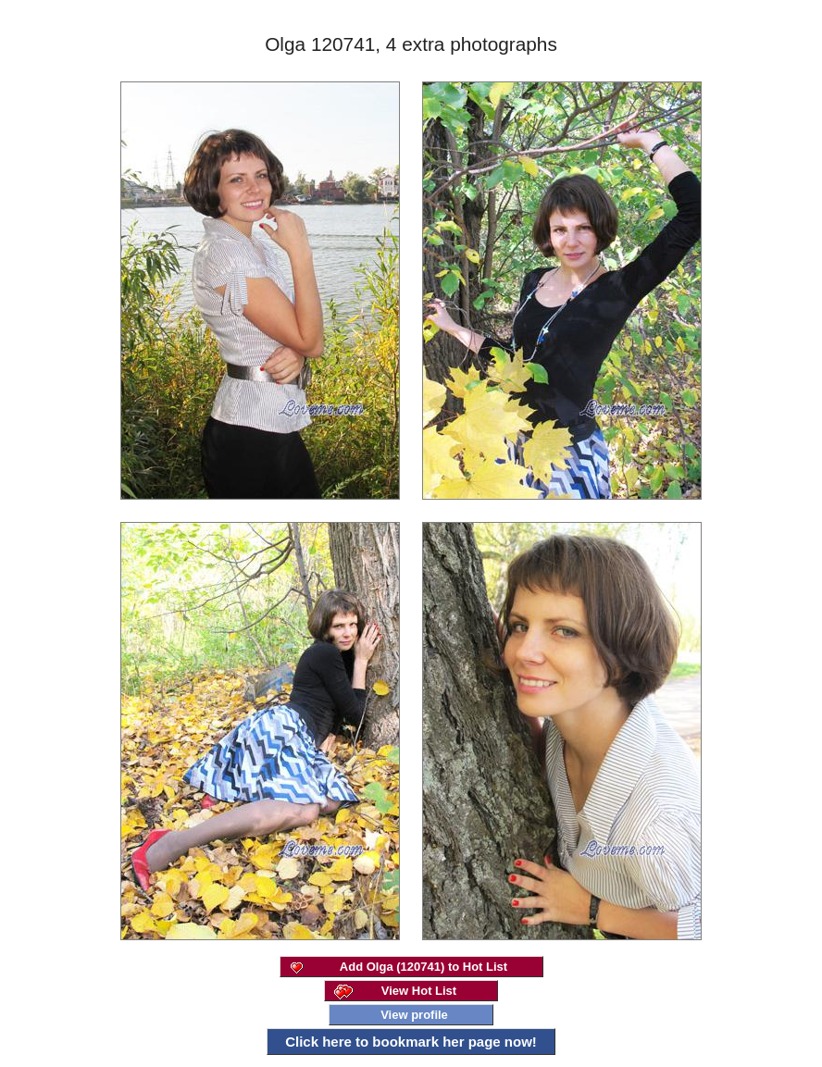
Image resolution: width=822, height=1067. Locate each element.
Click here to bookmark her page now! (411, 1041)
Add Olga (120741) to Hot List (423, 967)
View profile (414, 1015)
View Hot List (418, 991)
